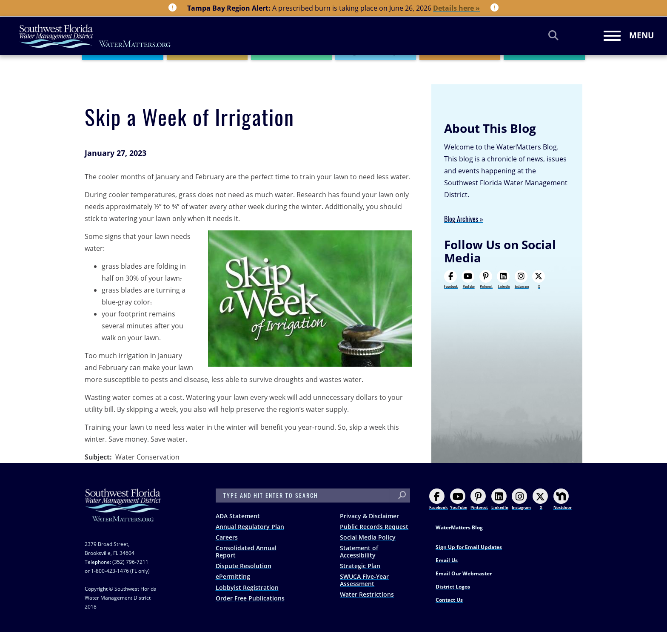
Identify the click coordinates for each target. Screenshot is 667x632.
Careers (227, 537)
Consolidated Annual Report (246, 551)
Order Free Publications (250, 598)
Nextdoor (562, 499)
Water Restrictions (367, 594)
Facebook (451, 279)
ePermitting (233, 576)
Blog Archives (461, 219)
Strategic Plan (360, 566)
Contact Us (449, 599)
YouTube (468, 279)
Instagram (522, 279)
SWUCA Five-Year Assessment (364, 580)
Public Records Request (374, 527)
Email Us (447, 560)
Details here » (456, 8)
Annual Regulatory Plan (250, 527)
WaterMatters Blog (459, 527)
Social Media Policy (368, 537)
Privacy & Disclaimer (369, 516)
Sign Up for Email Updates (469, 547)
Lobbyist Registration (247, 587)
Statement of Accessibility (359, 551)
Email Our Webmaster (464, 573)
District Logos (453, 586)
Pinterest (486, 279)
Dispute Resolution (243, 566)
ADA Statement (238, 516)
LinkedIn (503, 279)
